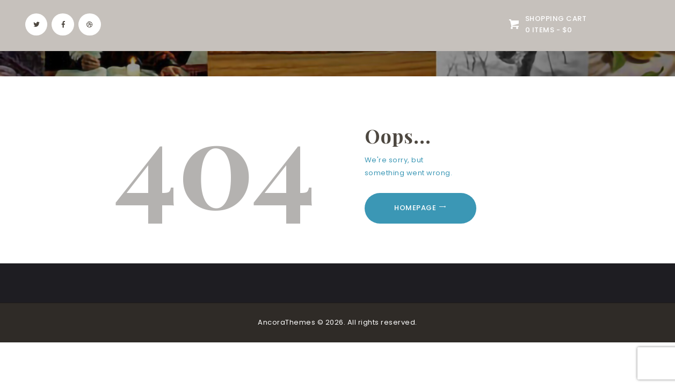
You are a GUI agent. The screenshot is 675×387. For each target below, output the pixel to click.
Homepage (415, 208)
